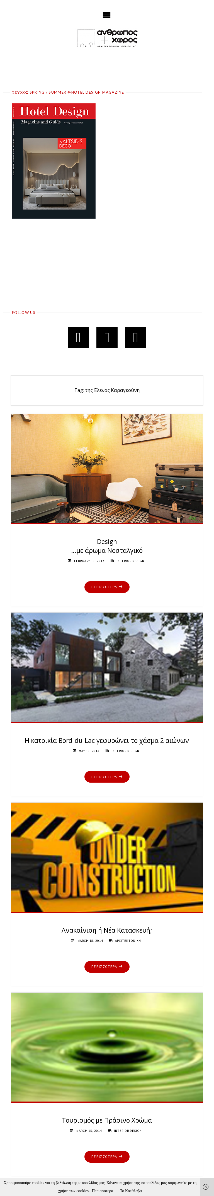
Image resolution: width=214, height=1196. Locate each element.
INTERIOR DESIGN (130, 561)
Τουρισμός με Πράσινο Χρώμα (107, 1120)
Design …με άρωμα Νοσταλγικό (107, 546)
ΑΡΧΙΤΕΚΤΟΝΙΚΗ (128, 941)
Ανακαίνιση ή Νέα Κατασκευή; (107, 930)
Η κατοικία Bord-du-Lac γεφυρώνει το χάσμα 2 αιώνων (107, 740)
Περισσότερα (102, 1190)
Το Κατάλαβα (131, 1190)
